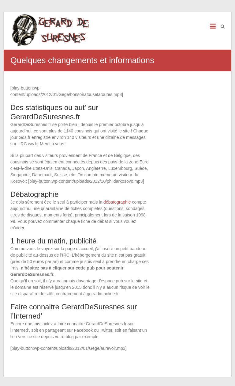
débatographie (117, 202)
